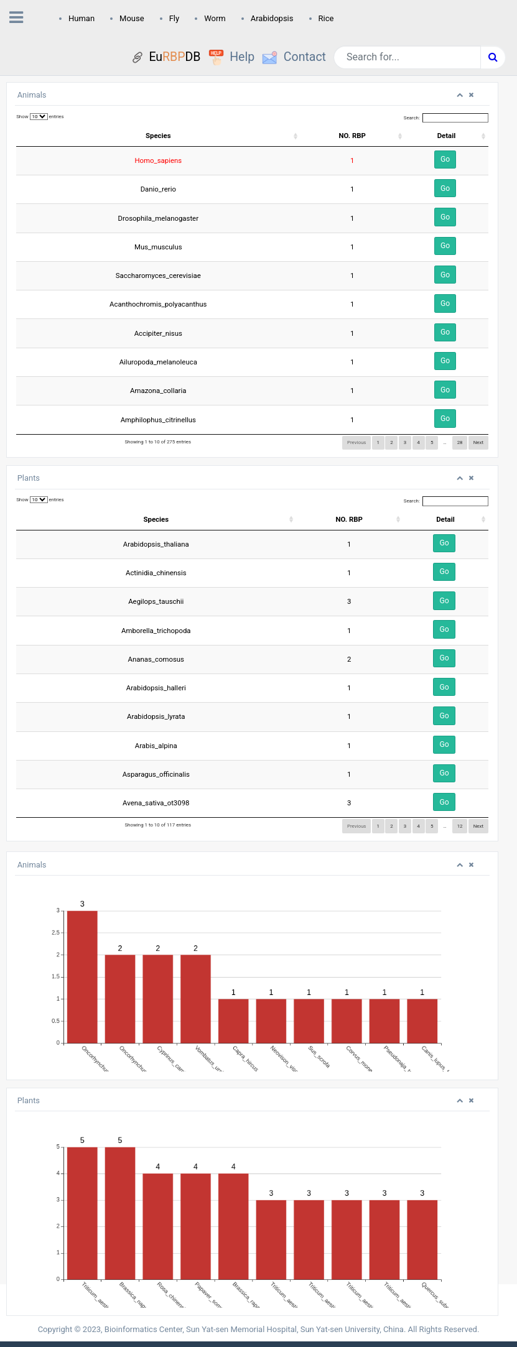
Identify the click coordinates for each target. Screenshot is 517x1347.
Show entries (39, 116)
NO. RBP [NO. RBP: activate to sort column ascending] (352, 135)
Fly (174, 18)
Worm (215, 18)
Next (478, 442)
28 (460, 442)
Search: (446, 118)
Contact (305, 57)
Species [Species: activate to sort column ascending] (158, 135)
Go (445, 159)
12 (460, 826)
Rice (326, 18)
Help (242, 57)
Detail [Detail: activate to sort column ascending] (446, 135)
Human (81, 18)
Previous (356, 442)
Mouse (131, 18)
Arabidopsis (272, 18)
